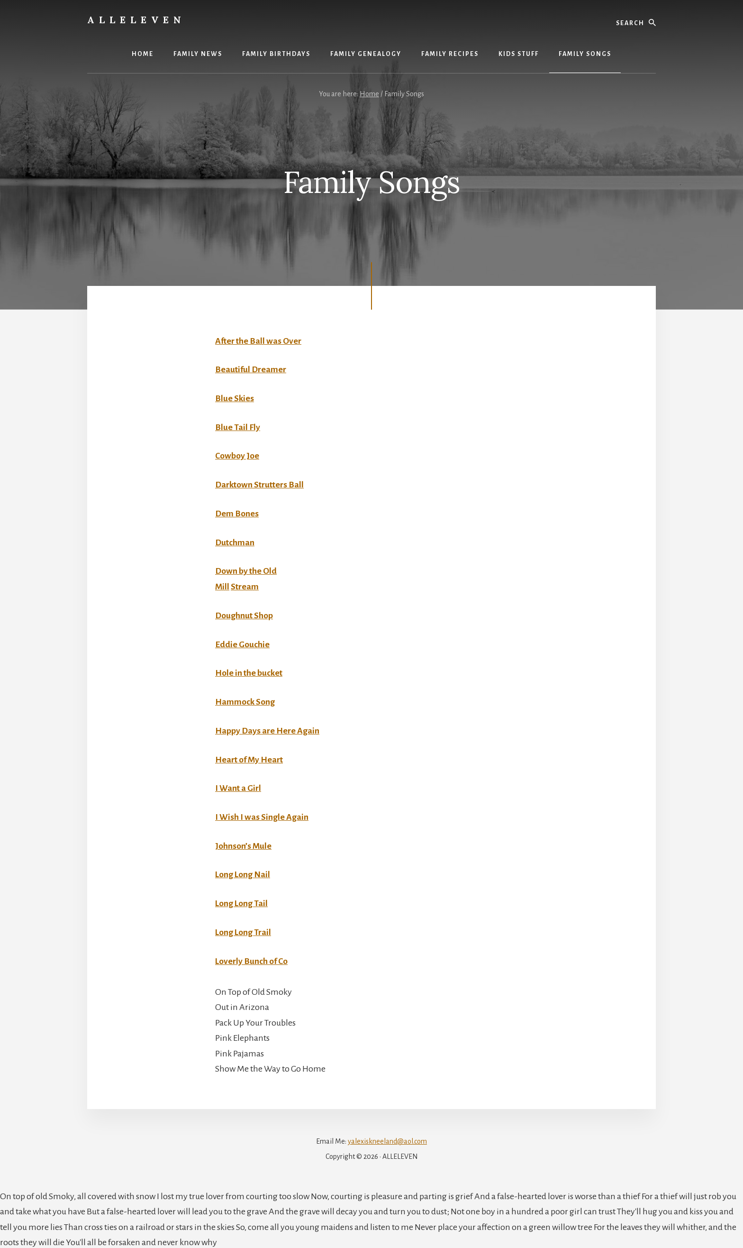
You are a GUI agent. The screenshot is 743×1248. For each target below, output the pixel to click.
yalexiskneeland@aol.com (387, 1139)
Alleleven (136, 20)
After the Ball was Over (259, 341)
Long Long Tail (242, 901)
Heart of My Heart (249, 757)
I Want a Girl (238, 786)
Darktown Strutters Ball (260, 484)
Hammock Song (245, 700)
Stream (245, 585)
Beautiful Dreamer (251, 369)
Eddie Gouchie (242, 643)
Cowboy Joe (237, 455)
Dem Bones (237, 513)
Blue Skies (234, 398)
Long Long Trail (243, 930)
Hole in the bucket (249, 672)
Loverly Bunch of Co (252, 959)
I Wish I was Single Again (261, 815)
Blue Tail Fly (237, 426)
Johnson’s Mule (243, 844)
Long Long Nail (243, 872)
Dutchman (235, 541)
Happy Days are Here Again (267, 729)
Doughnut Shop (244, 614)
